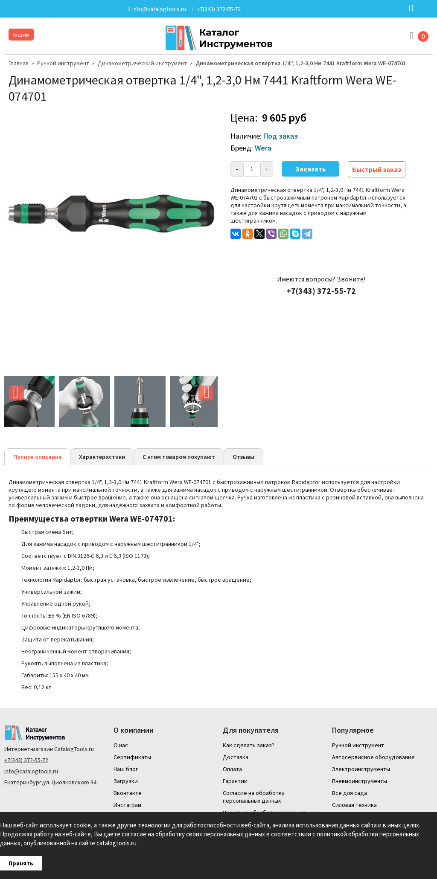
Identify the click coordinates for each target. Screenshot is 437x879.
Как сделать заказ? (248, 745)
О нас (121, 745)
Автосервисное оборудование (373, 757)
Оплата (232, 769)
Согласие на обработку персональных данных (254, 796)
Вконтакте (128, 793)
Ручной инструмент (63, 63)
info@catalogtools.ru (31, 771)
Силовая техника (354, 805)
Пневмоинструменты (359, 781)
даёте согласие (124, 834)
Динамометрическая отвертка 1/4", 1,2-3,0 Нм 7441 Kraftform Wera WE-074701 (300, 63)
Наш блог (126, 769)
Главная (19, 63)
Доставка (235, 757)
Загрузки (126, 781)
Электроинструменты (361, 769)
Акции (21, 34)
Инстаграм (127, 805)
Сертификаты (132, 757)
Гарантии (235, 781)
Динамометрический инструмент (142, 63)
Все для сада (349, 793)
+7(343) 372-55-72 (26, 760)
